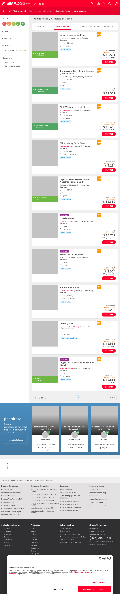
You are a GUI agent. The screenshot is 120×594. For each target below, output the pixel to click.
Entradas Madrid (7, 489)
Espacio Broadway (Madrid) (69, 327)
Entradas (13, 480)
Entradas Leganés (7, 502)
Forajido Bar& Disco (66, 146)
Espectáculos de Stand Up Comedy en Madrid (44, 490)
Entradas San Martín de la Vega (12, 508)
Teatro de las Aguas (66, 221)
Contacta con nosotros (97, 534)
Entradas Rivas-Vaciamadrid (11, 499)
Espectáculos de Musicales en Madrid (43, 508)
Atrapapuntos (35, 554)
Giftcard (33, 551)
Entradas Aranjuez (8, 496)
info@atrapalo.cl (100, 544)
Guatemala (8, 540)
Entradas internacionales (10, 515)
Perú (5, 548)
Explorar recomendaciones (16, 440)
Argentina (7, 528)
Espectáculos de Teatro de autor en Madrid (43, 512)
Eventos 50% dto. (66, 489)
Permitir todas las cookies (94, 589)
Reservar (109, 61)
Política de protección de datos (70, 542)
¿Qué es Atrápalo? (66, 528)
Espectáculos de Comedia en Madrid (43, 494)
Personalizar (59, 589)
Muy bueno (41, 53)
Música (29, 480)
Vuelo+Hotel (35, 534)
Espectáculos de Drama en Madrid (42, 500)
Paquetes (34, 537)
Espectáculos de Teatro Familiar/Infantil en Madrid (45, 504)
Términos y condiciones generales (71, 534)
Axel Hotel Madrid (66, 110)
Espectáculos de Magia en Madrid (42, 497)
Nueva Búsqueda (80, 11)
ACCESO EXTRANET (96, 503)
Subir (112, 398)
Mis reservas (93, 529)
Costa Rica (7, 534)
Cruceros (34, 540)
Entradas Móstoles (8, 505)
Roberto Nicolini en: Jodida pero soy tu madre (83, 426)
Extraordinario (42, 89)
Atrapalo (4, 480)
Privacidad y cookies (67, 540)
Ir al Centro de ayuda (96, 531)
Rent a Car (34, 542)
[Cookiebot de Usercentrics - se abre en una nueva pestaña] (100, 559)
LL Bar (62, 77)
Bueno (39, 378)
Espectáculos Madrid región (11, 511)
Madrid (21, 480)
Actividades (35, 548)
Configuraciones (99, 582)
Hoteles (33, 531)
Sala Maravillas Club (67, 368)
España (6, 537)
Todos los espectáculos (68, 492)
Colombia (7, 531)
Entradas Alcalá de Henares (11, 493)
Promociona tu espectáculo (99, 506)
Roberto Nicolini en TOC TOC (46, 426)
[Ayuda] (109, 3)
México (6, 542)
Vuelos (33, 528)
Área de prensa (65, 531)
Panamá (7, 545)
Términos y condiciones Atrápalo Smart (73, 537)
